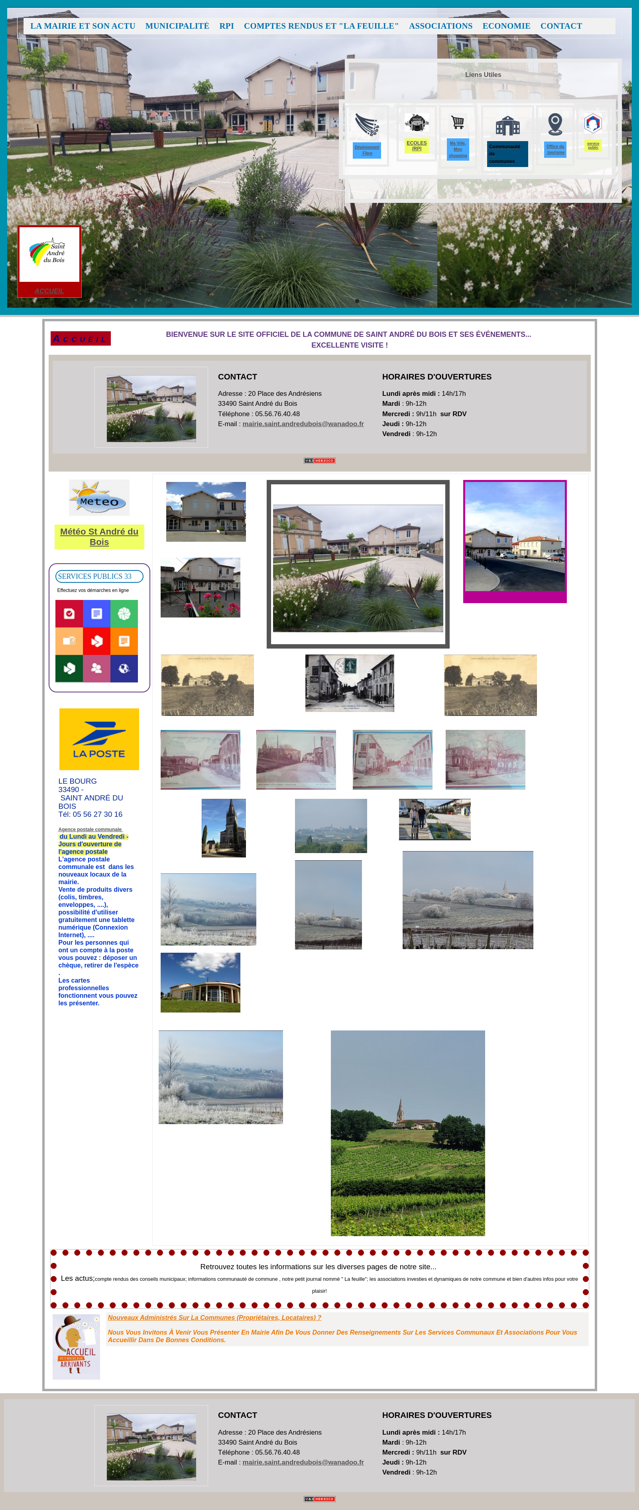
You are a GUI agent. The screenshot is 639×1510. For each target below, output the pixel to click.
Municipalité (177, 26)
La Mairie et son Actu (83, 26)
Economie (507, 26)
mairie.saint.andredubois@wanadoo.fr (303, 424)
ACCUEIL (49, 291)
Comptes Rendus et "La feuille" (321, 26)
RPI (226, 26)
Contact (561, 26)
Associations (441, 26)
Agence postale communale (91, 829)
